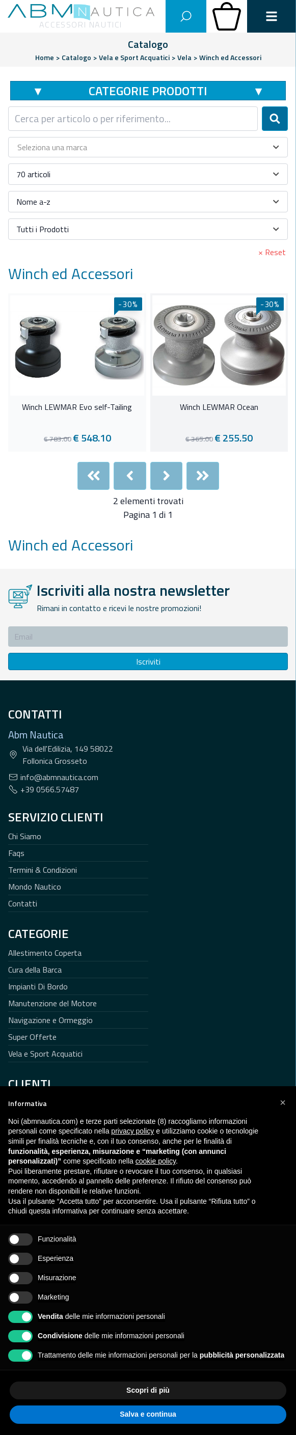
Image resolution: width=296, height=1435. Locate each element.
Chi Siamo (24, 836)
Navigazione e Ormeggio (50, 1020)
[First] (93, 476)
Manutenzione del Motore (52, 1003)
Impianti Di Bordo (38, 986)
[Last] (202, 476)
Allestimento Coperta (45, 953)
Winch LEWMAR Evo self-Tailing (77, 407)
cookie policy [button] (156, 1161)
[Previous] (130, 476)
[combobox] (133, 118)
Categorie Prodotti (148, 90)
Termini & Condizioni (42, 870)
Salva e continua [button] (148, 1414)
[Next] (166, 476)
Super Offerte (32, 1037)
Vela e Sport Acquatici (45, 1053)
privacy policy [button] (132, 1131)
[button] (283, 1102)
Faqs (16, 853)
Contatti (22, 903)
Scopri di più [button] (148, 1390)
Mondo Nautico (34, 886)
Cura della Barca (35, 969)
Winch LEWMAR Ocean (219, 407)
